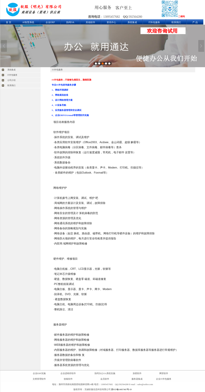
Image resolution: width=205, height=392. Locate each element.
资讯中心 (111, 22)
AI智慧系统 (28, 22)
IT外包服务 (154, 22)
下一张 (201, 46)
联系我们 (176, 22)
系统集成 (132, 22)
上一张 (4, 46)
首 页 (8, 22)
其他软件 (90, 22)
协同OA (70, 22)
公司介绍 (11, 80)
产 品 (195, 22)
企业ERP (50, 22)
